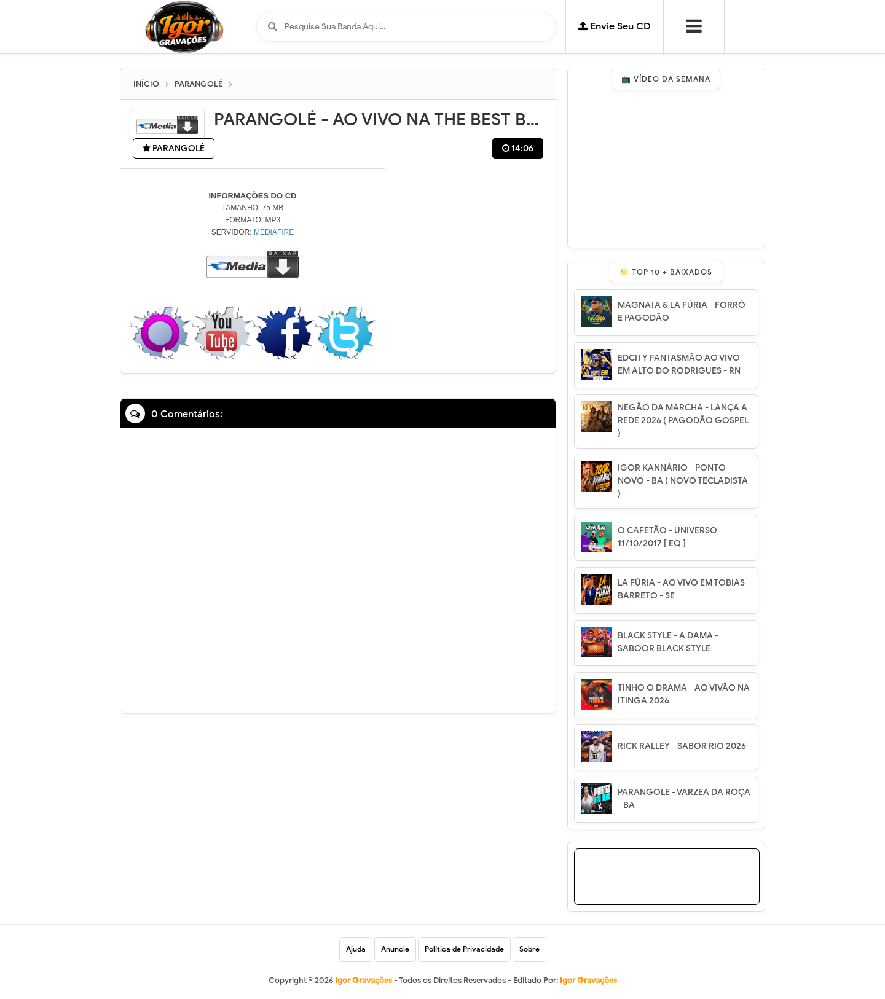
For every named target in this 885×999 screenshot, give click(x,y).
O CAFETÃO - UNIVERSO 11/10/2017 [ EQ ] (667, 537)
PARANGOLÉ (174, 148)
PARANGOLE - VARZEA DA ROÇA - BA (684, 798)
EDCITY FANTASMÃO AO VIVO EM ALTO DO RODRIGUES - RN (679, 364)
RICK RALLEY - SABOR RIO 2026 (682, 746)
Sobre (529, 949)
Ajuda (356, 949)
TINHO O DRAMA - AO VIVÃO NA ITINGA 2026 (684, 694)
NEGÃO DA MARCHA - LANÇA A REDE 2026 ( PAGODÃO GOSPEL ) (683, 420)
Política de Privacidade (464, 949)
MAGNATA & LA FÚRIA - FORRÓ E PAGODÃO (681, 311)
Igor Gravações (588, 980)
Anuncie (395, 949)
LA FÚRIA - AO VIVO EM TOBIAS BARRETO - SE (681, 589)
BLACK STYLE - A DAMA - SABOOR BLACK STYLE (668, 642)
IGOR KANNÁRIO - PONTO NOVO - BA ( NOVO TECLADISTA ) (683, 481)
